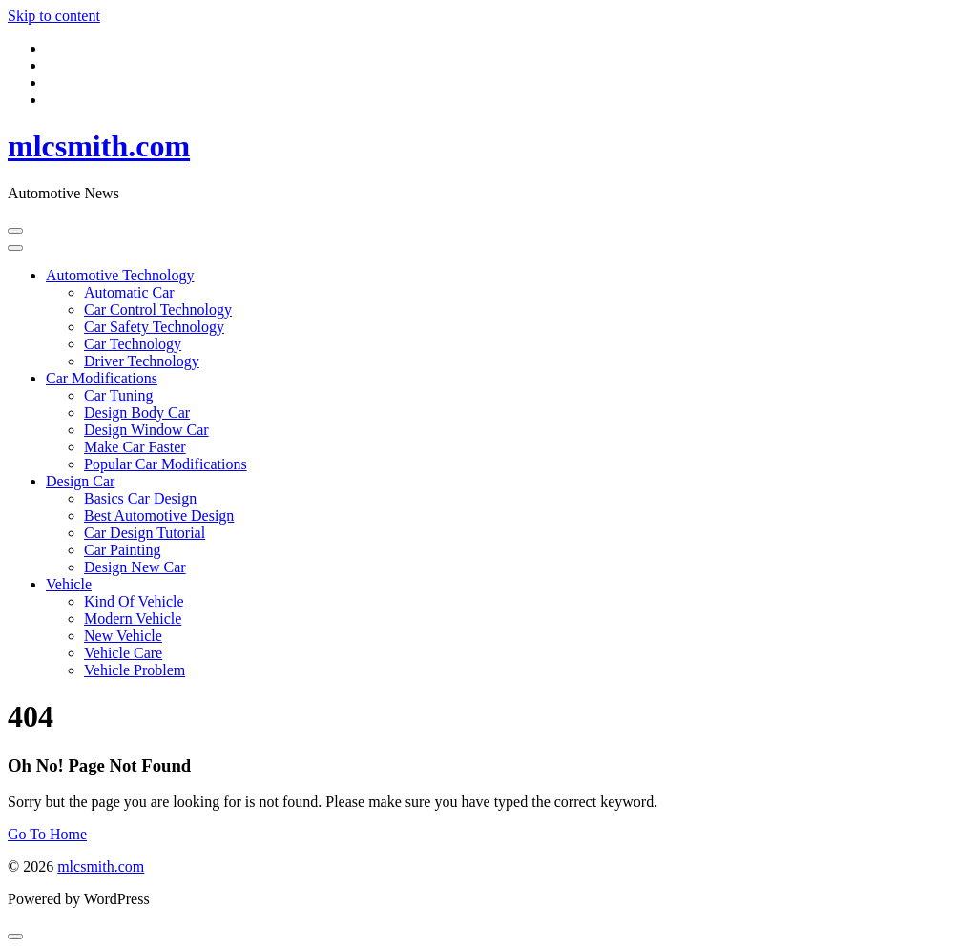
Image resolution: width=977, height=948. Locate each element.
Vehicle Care (123, 653)
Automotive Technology (120, 275)
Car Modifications (101, 378)
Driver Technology (141, 361)
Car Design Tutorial (144, 533)
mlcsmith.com (99, 146)
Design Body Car (137, 412)
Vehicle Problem (134, 670)
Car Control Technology (158, 309)
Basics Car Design (140, 498)
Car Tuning (118, 395)
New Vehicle (123, 636)
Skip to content (54, 16)
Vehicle (69, 584)
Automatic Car (129, 292)
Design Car (80, 481)
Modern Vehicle (132, 618)
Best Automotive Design (159, 515)
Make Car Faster (135, 447)
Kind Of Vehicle (134, 601)
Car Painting (122, 550)
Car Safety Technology (154, 327)
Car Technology (132, 344)
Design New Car (135, 567)
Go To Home (47, 834)
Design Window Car (146, 430)
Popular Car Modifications (165, 464)
